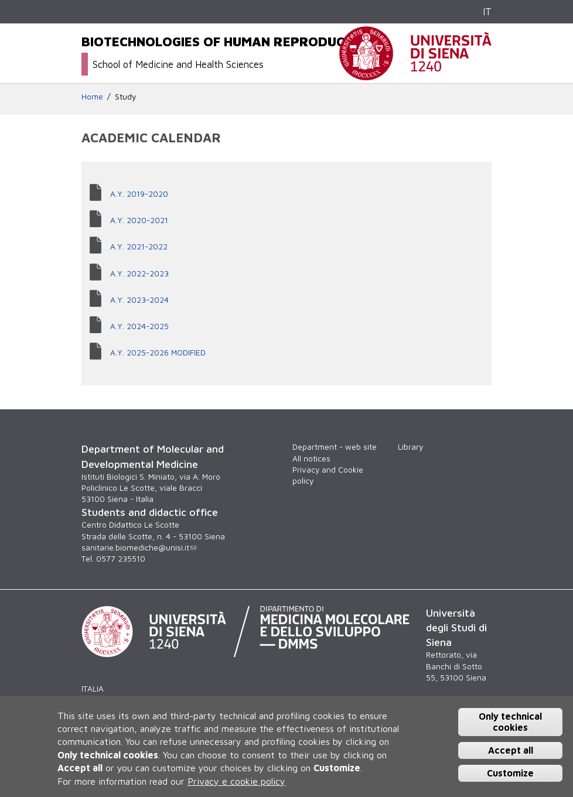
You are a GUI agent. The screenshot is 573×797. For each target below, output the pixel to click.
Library (410, 446)
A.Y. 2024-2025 (139, 326)
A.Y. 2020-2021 (139, 220)
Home (92, 96)
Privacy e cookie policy (236, 781)
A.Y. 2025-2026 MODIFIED (158, 352)
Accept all (510, 750)
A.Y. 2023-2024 (139, 300)
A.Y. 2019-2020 (139, 194)
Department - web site (334, 446)
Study (125, 96)
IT (487, 11)
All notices (311, 458)
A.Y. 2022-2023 (139, 273)
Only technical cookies (510, 722)
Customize (510, 773)
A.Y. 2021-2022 (139, 246)
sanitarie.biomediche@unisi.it (138, 547)
